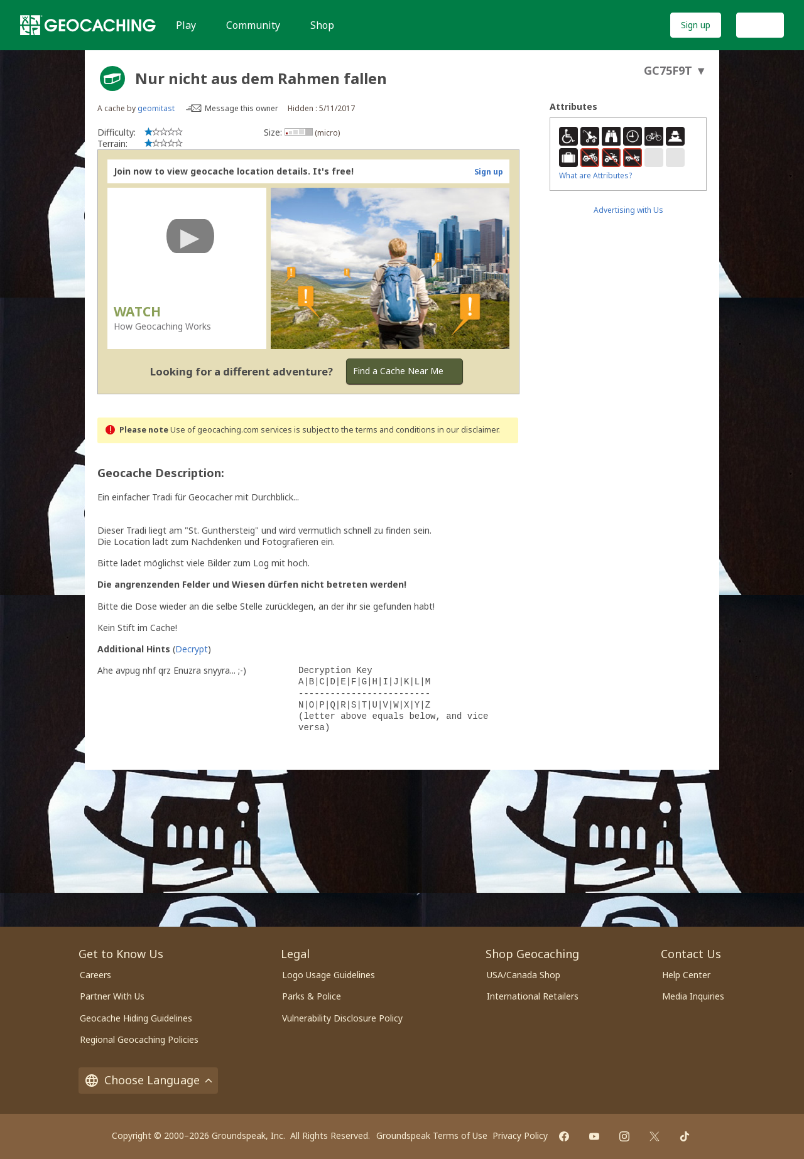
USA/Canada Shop (523, 975)
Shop (322, 25)
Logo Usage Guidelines (328, 975)
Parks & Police (311, 996)
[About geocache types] (112, 78)
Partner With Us (112, 996)
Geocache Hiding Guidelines (136, 1018)
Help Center (686, 975)
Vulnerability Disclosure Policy (342, 1018)
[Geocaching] (88, 25)
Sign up (695, 25)
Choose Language (148, 1079)
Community (253, 25)
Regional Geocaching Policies (139, 1039)
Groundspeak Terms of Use (431, 1135)
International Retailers (533, 996)
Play (186, 25)
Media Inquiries (693, 996)
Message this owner (241, 108)
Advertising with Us (628, 210)
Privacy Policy (520, 1135)
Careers (95, 975)
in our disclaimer (467, 429)
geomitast (156, 108)
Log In (760, 25)
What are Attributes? (595, 175)
